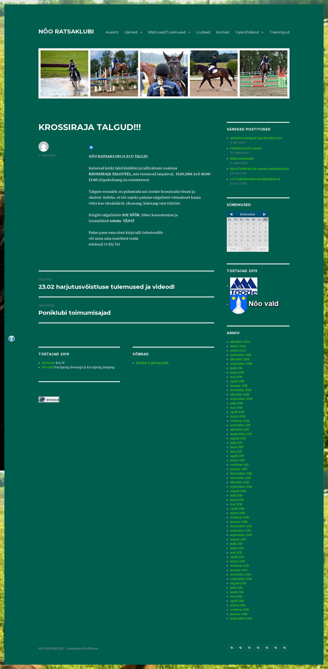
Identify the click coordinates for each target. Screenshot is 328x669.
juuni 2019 (237, 372)
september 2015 (241, 535)
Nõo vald (48, 367)
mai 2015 (236, 552)
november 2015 (240, 530)
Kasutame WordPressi (82, 648)
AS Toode (48, 363)
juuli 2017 (236, 443)
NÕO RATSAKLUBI (66, 31)
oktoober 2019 (239, 359)
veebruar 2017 (239, 465)
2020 (262, 249)
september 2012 (241, 618)
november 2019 (240, 355)
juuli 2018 (236, 403)
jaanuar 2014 (239, 614)
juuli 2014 (236, 588)
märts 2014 (237, 605)
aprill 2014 (237, 601)
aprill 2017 (237, 456)
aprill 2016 (237, 508)
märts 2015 (237, 561)
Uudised (203, 32)
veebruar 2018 (239, 421)
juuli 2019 (236, 368)
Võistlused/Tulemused (167, 32)
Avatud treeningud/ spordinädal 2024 (256, 138)
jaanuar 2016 (238, 522)
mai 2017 (236, 451)
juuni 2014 (237, 592)
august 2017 (238, 438)
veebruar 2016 (239, 517)
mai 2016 (236, 504)
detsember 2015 (241, 526)
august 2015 (238, 539)
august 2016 (238, 491)
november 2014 (240, 574)
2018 (233, 249)
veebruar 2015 (239, 566)
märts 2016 (237, 513)
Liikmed (130, 32)
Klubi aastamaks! (242, 158)
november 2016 (240, 478)
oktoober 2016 (239, 482)
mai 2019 (236, 377)
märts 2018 (237, 416)
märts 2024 (238, 346)
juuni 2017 (236, 447)
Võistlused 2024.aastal (245, 148)
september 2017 (241, 434)
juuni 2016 (237, 500)
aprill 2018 (237, 412)
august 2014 (238, 583)
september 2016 (241, 487)
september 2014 (241, 579)
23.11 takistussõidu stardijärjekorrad (255, 179)
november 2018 (240, 390)
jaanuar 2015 (238, 570)
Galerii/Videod (247, 32)
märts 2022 (238, 350)
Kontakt (223, 32)
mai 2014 (236, 596)
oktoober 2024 (240, 342)
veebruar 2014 (239, 609)
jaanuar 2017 (238, 469)
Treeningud (279, 32)
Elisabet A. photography (152, 363)
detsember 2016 (241, 473)
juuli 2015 (236, 544)
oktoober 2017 (239, 429)
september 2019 (241, 364)
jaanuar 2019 (238, 386)
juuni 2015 (237, 548)
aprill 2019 (237, 381)
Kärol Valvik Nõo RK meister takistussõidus (259, 169)
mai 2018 (236, 407)
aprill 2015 (237, 557)
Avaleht (112, 32)
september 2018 (241, 399)
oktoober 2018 (239, 394)
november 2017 (240, 425)
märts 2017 (237, 460)
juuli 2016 (236, 495)
